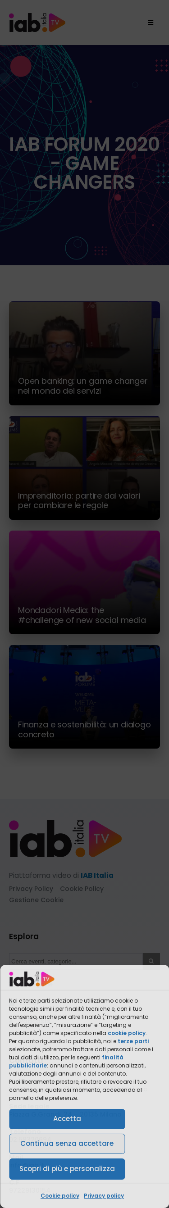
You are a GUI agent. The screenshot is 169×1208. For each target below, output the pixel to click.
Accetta (67, 1118)
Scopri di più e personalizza (67, 1168)
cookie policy (127, 1033)
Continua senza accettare (67, 1143)
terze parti (133, 1041)
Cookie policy (60, 1195)
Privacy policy (104, 1195)
